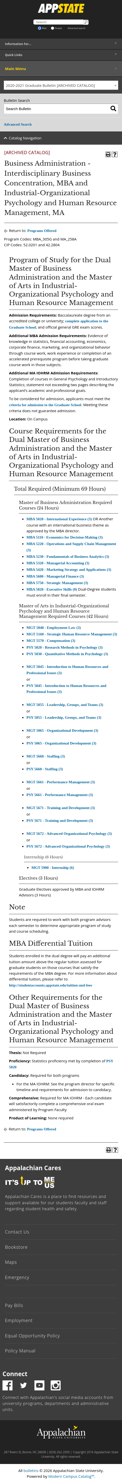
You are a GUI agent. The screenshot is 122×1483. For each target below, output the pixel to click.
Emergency (17, 1277)
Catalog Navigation (25, 137)
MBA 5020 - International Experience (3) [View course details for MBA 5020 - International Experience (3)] (59, 519)
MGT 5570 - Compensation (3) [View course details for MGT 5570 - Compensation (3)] (50, 641)
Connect (14, 1374)
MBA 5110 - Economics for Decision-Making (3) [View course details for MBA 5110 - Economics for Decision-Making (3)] (64, 537)
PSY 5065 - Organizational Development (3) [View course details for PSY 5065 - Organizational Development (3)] (61, 743)
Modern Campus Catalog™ (71, 1476)
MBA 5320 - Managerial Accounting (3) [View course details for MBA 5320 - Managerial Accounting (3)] (57, 563)
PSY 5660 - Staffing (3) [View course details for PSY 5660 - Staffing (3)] (44, 769)
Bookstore (16, 1247)
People (56, 28)
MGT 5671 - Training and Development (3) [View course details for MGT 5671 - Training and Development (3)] (60, 808)
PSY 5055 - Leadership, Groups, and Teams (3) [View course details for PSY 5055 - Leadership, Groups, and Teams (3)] (63, 717)
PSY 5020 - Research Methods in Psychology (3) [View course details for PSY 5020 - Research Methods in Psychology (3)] (64, 647)
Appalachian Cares (33, 1168)
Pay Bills (14, 1305)
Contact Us (17, 1232)
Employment (19, 1320)
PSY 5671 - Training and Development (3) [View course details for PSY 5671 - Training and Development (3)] (59, 821)
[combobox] (61, 85)
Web (42, 28)
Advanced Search (18, 124)
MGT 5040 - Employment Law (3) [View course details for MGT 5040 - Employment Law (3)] (53, 628)
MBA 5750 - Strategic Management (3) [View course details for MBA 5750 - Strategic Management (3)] (57, 583)
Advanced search (76, 28)
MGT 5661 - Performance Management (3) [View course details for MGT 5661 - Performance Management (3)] (60, 782)
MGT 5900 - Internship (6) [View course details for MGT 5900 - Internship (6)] (52, 868)
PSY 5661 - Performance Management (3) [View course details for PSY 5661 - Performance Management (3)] (59, 795)
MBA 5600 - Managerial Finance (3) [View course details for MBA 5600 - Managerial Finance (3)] (55, 576)
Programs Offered (42, 231)
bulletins (30, 1470)
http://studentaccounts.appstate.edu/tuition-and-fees (50, 985)
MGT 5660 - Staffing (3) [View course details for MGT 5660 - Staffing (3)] (45, 756)
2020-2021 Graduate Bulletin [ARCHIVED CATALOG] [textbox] (50, 85)
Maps (11, 1262)
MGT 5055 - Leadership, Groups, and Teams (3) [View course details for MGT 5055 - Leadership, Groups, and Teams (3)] (64, 705)
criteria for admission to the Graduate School (45, 405)
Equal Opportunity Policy (32, 1336)
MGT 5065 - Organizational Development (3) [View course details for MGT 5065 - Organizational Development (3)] (62, 730)
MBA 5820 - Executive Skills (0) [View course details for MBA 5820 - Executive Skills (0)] (51, 589)
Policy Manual (20, 1351)
